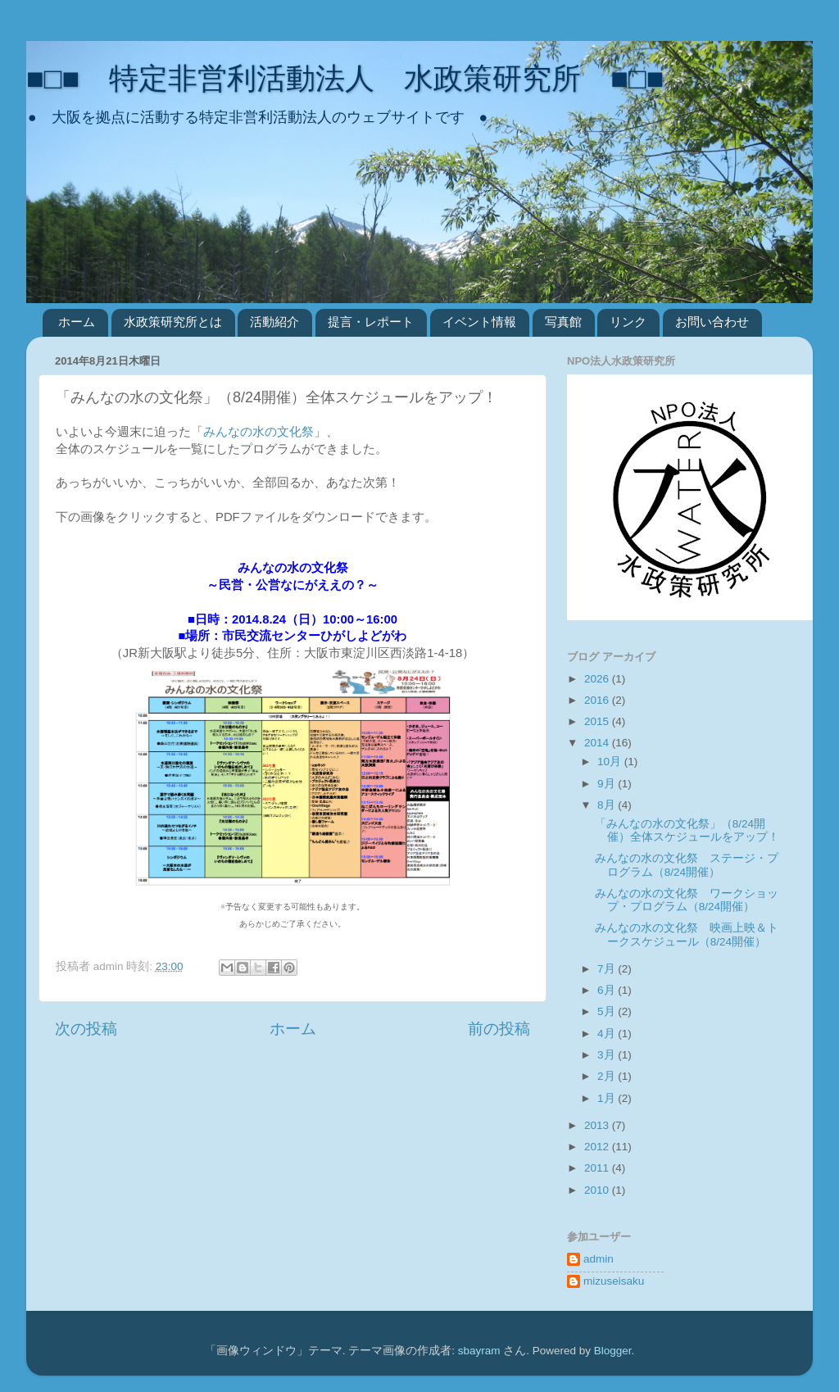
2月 (607, 1076)
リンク (628, 322)
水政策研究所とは (173, 322)
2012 (598, 1146)
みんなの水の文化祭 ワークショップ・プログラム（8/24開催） (686, 900)
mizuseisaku (613, 1281)
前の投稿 (499, 1028)
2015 (598, 721)
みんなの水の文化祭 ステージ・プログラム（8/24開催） (686, 864)
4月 (607, 1033)
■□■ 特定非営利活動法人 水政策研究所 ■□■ (345, 78)
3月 (607, 1055)
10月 (610, 761)
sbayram (479, 1350)
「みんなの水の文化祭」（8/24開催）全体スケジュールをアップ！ (687, 830)
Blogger (613, 1350)
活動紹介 (274, 322)
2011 (598, 1168)
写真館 (563, 322)
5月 (607, 1011)
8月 (607, 805)
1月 (607, 1098)
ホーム (76, 322)
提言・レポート (371, 322)
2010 (598, 1190)
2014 (598, 743)
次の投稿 (86, 1028)
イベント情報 (479, 322)
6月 (607, 990)
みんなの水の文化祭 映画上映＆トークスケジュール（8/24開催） (686, 934)
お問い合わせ (712, 322)
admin (598, 1259)
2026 (598, 679)
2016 (598, 700)
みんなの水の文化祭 (258, 431)
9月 (607, 784)
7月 (607, 969)
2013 (598, 1125)
